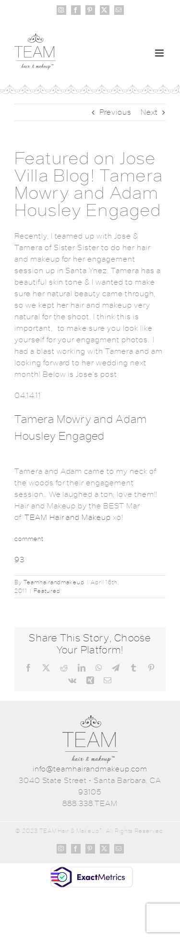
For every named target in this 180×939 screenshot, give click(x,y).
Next (149, 112)
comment (29, 538)
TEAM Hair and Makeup (67, 517)
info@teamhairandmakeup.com (90, 768)
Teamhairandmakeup (54, 582)
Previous (115, 112)
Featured (47, 591)
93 (19, 559)
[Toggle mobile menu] (160, 53)
